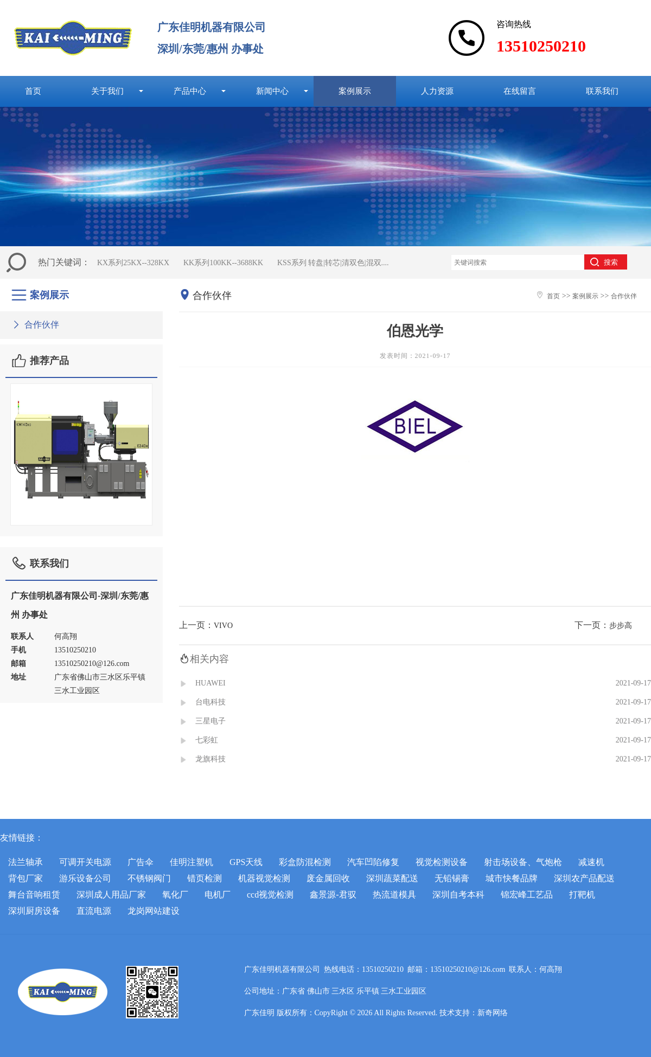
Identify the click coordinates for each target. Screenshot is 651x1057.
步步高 (620, 626)
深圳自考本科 (458, 894)
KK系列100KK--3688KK (223, 263)
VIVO (223, 626)
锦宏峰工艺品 (527, 894)
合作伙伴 (35, 324)
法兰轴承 (25, 862)
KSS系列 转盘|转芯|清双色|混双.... (333, 263)
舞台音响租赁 (34, 894)
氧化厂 (175, 894)
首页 (33, 90)
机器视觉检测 (264, 878)
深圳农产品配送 (584, 878)
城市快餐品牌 (512, 878)
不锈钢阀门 (149, 878)
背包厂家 (25, 878)
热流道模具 (394, 894)
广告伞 (140, 862)
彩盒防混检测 (305, 862)
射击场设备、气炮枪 (523, 862)
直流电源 (93, 910)
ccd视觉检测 (270, 894)
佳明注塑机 (191, 862)
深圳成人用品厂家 (111, 894)
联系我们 (602, 90)
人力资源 (437, 90)
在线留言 (519, 90)
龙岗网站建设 (153, 910)
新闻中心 (272, 90)
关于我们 (107, 90)
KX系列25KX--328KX (133, 263)
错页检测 (204, 878)
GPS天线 (246, 862)
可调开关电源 (85, 862)
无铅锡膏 (452, 878)
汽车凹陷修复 (373, 862)
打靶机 (582, 894)
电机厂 (218, 894)
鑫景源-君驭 (333, 894)
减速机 (591, 862)
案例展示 (355, 90)
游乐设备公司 (85, 878)
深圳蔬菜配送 (392, 878)
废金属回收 (328, 878)
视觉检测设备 (442, 862)
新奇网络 (492, 1013)
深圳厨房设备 (34, 910)
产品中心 (190, 90)
